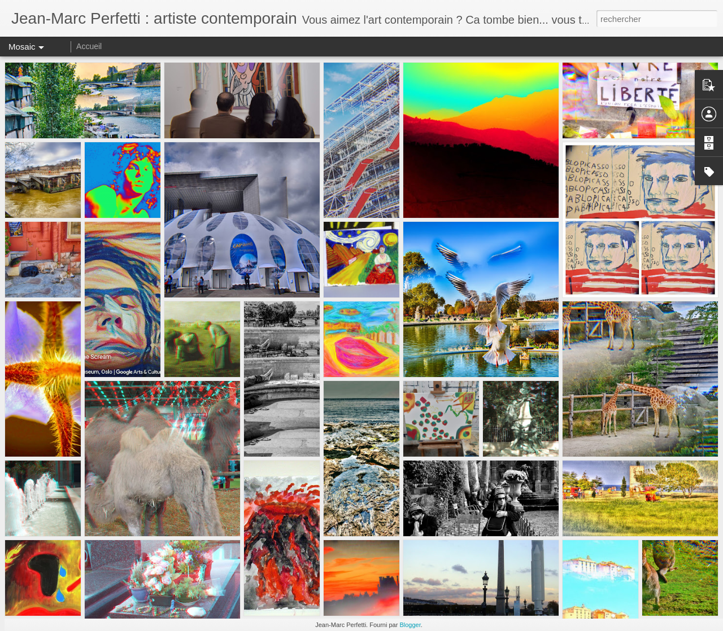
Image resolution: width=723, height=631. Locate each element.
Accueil (89, 46)
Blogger (409, 624)
